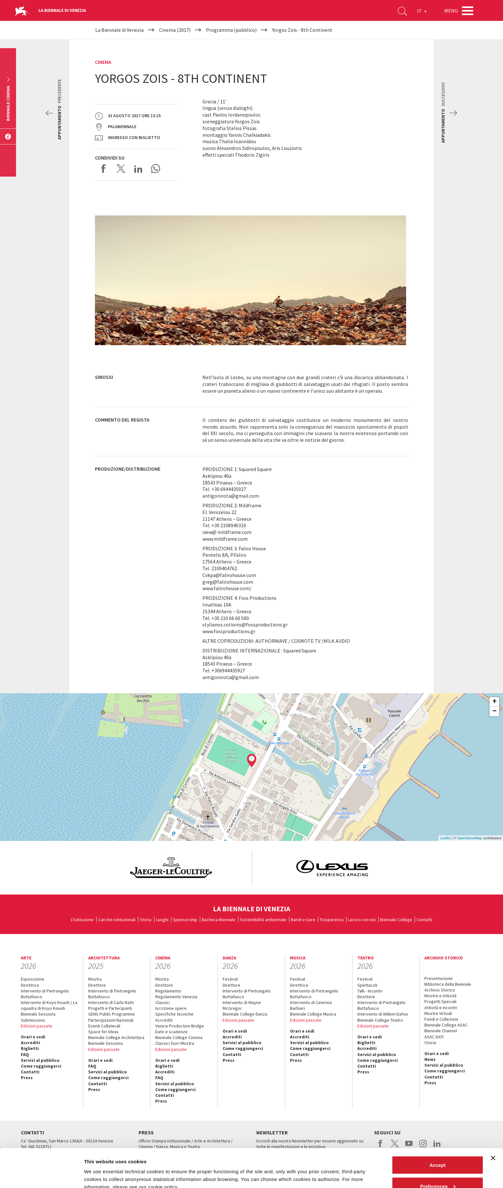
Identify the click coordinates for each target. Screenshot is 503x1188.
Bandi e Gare (303, 919)
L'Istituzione (82, 919)
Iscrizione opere (171, 1008)
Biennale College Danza (245, 1014)
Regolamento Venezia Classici (176, 999)
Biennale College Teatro (380, 1020)
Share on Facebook (104, 168)
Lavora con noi (362, 919)
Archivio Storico (439, 990)
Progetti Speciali (440, 1001)
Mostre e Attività (440, 996)
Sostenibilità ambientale (263, 919)
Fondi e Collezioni (441, 1019)
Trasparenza (332, 919)
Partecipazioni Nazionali (110, 1020)
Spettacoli (367, 985)
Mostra (95, 979)
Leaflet (445, 838)
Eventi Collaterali (104, 1026)
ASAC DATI (434, 1037)
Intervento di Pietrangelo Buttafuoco (45, 994)
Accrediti (30, 1042)
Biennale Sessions (38, 1014)
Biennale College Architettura (116, 1037)
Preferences (438, 1150)
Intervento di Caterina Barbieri (311, 1005)
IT (422, 11)
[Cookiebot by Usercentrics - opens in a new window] (41, 1175)
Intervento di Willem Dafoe (382, 1014)
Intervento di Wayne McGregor (242, 1005)
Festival (230, 979)
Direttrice (30, 985)
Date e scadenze (171, 1032)
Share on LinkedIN (138, 168)
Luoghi (162, 919)
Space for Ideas (103, 1032)
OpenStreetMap (469, 838)
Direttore (97, 985)
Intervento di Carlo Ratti (111, 1002)
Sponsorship (185, 919)
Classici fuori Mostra (174, 1043)
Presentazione (438, 978)
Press (27, 1077)
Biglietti (30, 1048)
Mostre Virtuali (438, 1013)
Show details (99, 1168)
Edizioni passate (36, 1026)
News (430, 1059)
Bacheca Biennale (218, 919)
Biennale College (396, 919)
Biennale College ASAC (446, 1025)
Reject (437, 1171)
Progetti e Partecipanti (110, 1008)
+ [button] (494, 702)
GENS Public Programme (111, 1014)
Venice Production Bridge (179, 1026)
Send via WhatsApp (155, 168)
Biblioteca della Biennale (447, 984)
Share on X (121, 168)
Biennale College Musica (313, 1014)
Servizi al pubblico (40, 1060)
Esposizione (32, 979)
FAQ (25, 1054)
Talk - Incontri (369, 991)
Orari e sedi (33, 1037)
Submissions (33, 1020)
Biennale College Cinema (178, 1037)
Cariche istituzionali (116, 919)
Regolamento (168, 991)
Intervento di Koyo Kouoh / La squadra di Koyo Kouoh (49, 1005)
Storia (145, 919)
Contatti (424, 919)
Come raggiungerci (41, 1066)
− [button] (494, 711)
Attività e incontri (440, 1007)
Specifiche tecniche (174, 1014)
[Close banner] (493, 1122)
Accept (438, 1128)
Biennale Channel (440, 1031)
